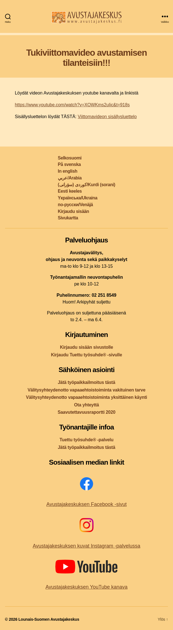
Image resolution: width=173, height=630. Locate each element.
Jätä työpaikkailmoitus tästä (86, 382)
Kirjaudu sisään (73, 211)
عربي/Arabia (70, 178)
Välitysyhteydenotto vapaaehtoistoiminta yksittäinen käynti (86, 397)
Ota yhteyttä (86, 404)
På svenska (69, 164)
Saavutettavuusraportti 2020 (86, 412)
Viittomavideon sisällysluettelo (107, 116)
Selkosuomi (69, 158)
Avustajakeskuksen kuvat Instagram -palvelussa (86, 546)
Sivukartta (68, 217)
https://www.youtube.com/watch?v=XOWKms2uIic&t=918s (72, 104)
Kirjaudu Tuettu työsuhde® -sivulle (86, 354)
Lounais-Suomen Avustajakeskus (48, 619)
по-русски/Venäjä (75, 204)
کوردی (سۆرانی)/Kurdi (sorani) (86, 184)
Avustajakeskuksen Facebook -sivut (86, 504)
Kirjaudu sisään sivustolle (86, 347)
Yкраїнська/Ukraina (77, 197)
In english (67, 171)
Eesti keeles (70, 191)
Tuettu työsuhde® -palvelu (86, 439)
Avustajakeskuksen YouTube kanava (86, 587)
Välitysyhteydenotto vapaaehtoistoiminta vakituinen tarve (86, 390)
